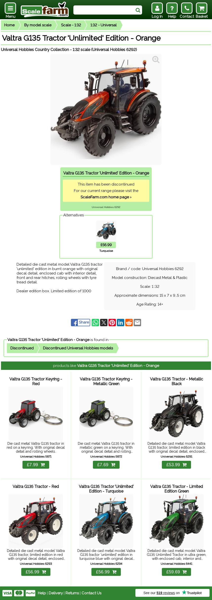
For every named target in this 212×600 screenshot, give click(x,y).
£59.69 (176, 571)
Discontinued (22, 348)
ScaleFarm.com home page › (106, 197)
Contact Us (91, 593)
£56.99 (36, 571)
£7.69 (106, 464)
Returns (72, 593)
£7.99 (36, 464)
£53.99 (176, 464)
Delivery (56, 593)
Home (9, 25)
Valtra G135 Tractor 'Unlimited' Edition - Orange (48, 340)
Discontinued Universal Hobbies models (78, 348)
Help (42, 593)
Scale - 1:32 (71, 25)
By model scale (37, 25)
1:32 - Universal (103, 25)
